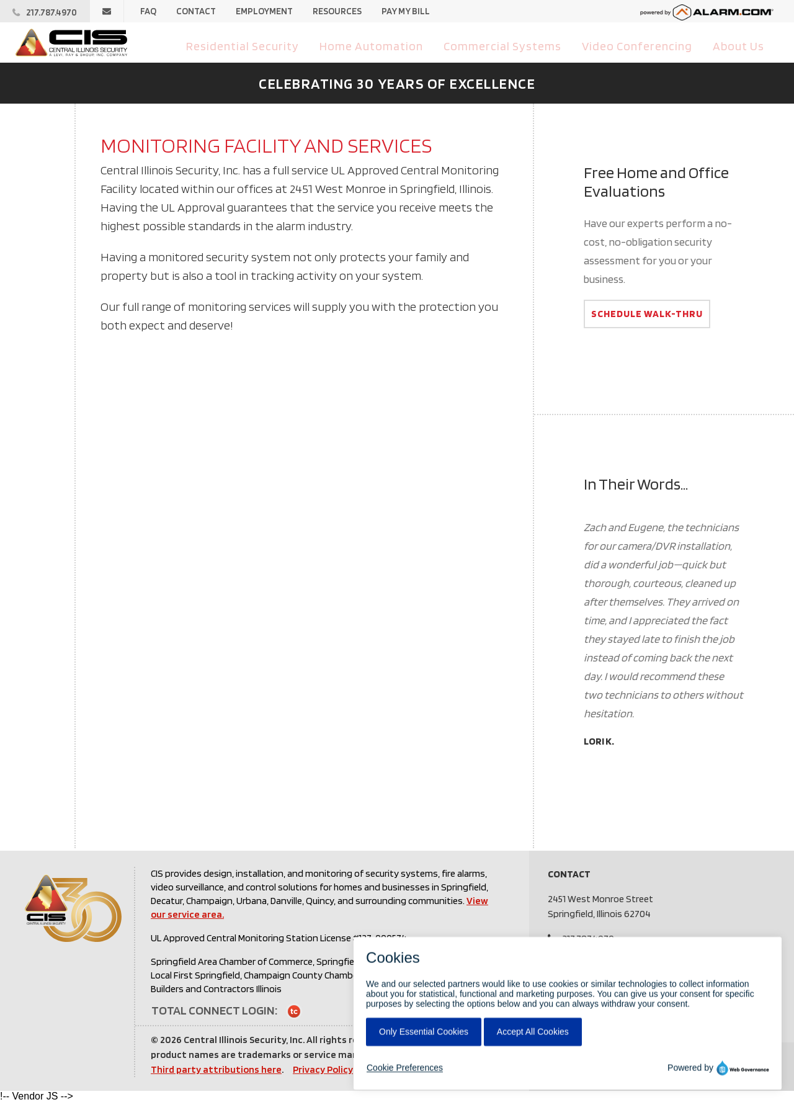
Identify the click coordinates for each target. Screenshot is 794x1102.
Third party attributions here (216, 1069)
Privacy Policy (323, 1069)
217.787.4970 (588, 938)
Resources (337, 11)
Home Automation (385, 45)
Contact (196, 11)
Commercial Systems (510, 45)
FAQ (148, 11)
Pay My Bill (405, 11)
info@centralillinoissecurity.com (627, 953)
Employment (264, 11)
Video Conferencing (640, 45)
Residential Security (260, 45)
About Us (739, 45)
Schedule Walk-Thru (647, 314)
